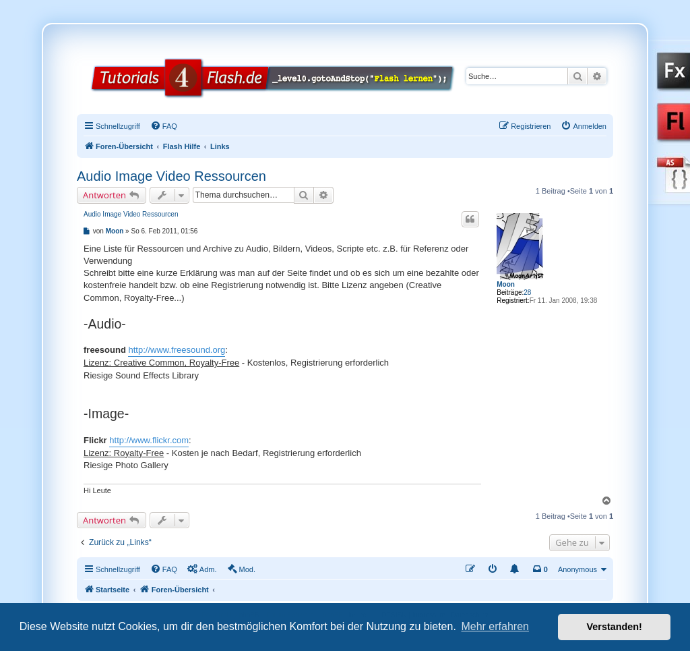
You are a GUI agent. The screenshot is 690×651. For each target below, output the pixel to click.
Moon (506, 284)
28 (527, 292)
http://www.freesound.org (176, 350)
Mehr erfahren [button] (495, 626)
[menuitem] (163, 126)
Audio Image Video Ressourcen (171, 176)
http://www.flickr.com (149, 440)
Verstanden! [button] (614, 626)
